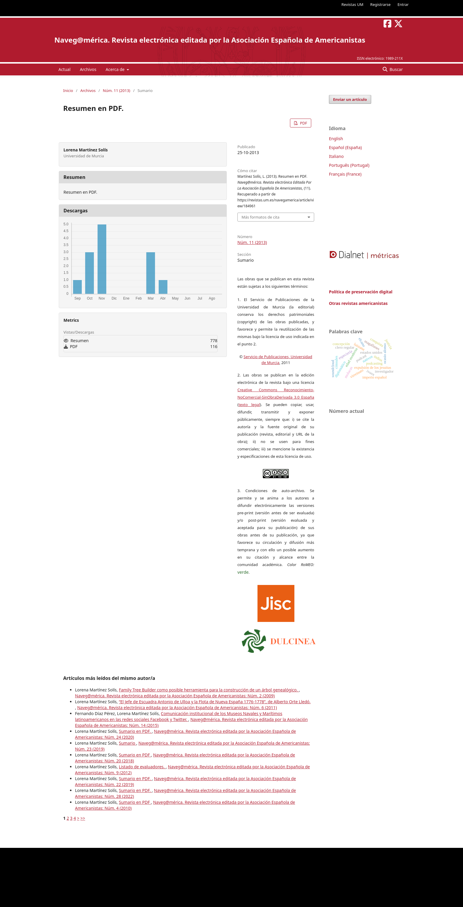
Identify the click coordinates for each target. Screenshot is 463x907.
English (336, 138)
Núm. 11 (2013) (116, 90)
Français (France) (345, 174)
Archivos (88, 69)
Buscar (396, 69)
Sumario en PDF (135, 755)
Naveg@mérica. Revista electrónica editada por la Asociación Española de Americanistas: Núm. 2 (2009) (175, 696)
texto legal (249, 404)
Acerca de (115, 69)
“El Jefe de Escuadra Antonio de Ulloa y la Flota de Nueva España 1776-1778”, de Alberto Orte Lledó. (214, 701)
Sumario (127, 743)
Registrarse (380, 4)
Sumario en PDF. (135, 731)
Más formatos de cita (260, 217)
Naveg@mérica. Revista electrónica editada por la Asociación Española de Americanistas (209, 40)
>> (82, 818)
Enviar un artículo (350, 99)
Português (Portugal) (349, 165)
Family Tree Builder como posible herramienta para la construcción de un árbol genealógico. (209, 690)
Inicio (68, 90)
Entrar (403, 4)
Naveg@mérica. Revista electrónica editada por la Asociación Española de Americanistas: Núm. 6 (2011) (177, 707)
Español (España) (345, 147)
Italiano (336, 156)
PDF (303, 123)
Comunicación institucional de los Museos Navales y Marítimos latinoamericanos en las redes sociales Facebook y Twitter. (178, 716)
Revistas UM (352, 4)
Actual (64, 69)
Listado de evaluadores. (142, 766)
